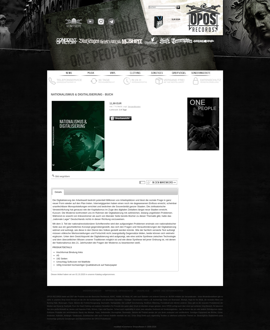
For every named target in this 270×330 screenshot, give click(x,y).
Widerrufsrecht (92, 291)
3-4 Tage (123, 110)
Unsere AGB (143, 291)
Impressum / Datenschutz (119, 291)
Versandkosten (134, 106)
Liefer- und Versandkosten (168, 291)
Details (58, 192)
